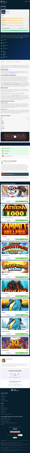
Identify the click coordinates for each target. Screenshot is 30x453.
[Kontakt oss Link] (6, 406)
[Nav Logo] (3, 1)
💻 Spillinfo (2, 61)
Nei (18, 385)
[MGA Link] (15, 435)
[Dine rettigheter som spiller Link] (5, 400)
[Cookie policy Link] (5, 394)
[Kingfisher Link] (15, 305)
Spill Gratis (8, 201)
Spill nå (22, 201)
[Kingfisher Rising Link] (15, 267)
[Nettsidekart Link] (12, 424)
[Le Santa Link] (15, 191)
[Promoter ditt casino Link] (6, 409)
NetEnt (15, 65)
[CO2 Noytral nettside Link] (20, 435)
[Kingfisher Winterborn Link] (15, 324)
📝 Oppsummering (17, 61)
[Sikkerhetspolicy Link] (5, 399)
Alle (2, 3)
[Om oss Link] (6, 403)
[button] (29, 1)
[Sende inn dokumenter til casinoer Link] (12, 418)
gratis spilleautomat (12, 72)
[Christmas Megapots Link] (15, 248)
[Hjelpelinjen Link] (11, 435)
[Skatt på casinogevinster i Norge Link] (12, 419)
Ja (11, 385)
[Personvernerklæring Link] (5, 396)
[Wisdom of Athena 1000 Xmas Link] (15, 210)
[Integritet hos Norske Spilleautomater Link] (6, 414)
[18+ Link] (8, 435)
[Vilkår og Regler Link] (5, 393)
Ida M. (5, 162)
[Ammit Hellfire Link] (15, 229)
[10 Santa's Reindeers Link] (15, 343)
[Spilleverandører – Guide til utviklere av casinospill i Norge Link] (12, 422)
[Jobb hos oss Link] (6, 412)
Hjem (1, 3)
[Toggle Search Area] (27, 1)
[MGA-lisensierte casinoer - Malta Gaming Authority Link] (12, 416)
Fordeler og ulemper (9, 61)
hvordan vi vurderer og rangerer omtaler (8, 179)
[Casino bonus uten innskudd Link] (12, 421)
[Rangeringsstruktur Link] (6, 411)
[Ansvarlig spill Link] (5, 397)
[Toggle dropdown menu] (29, 1)
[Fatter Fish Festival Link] (15, 286)
